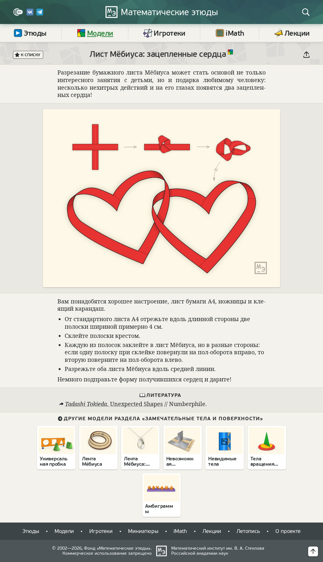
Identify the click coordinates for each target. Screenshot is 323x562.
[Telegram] (40, 14)
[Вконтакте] (30, 14)
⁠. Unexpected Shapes (114, 404)
